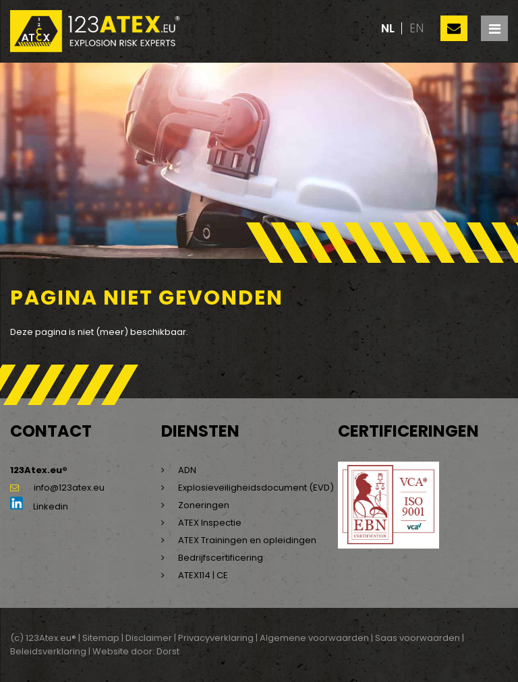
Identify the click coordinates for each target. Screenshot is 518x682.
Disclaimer (148, 637)
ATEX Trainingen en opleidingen (247, 540)
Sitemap (100, 637)
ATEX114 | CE (203, 575)
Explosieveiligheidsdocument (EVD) (256, 487)
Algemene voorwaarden (314, 637)
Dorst (167, 651)
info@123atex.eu (57, 487)
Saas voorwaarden (417, 637)
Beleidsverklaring (48, 651)
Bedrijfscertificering (220, 557)
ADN (187, 470)
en (416, 28)
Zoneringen (203, 505)
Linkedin (39, 506)
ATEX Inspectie (209, 522)
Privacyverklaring (216, 637)
